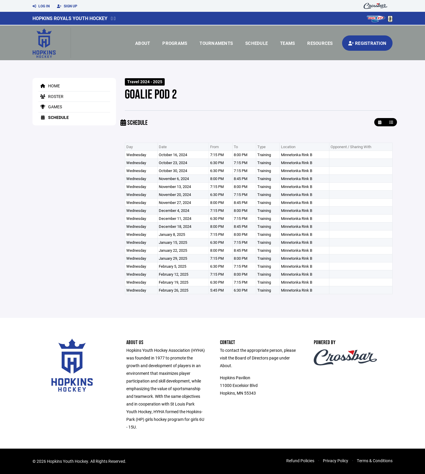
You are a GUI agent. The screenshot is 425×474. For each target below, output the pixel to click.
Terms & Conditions (375, 460)
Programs (174, 43)
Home (49, 86)
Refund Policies (300, 460)
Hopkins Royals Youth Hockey (69, 18)
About (142, 43)
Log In (41, 6)
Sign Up (67, 6)
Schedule (256, 43)
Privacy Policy (335, 460)
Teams (287, 43)
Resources (320, 43)
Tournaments (216, 43)
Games (50, 106)
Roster (50, 96)
